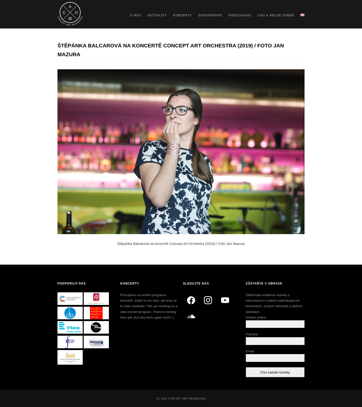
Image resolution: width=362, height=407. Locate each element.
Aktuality (157, 15)
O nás (135, 15)
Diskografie (210, 15)
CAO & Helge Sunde (275, 15)
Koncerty (182, 15)
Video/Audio (239, 15)
